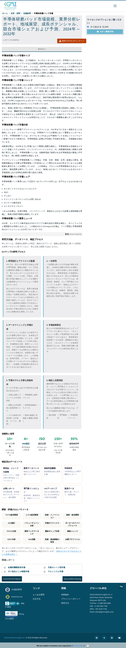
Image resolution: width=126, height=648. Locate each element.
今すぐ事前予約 (105, 31)
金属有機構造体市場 (16, 567)
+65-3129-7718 (101, 609)
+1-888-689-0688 (104, 603)
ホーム (5, 13)
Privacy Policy (78, 646)
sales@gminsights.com (104, 612)
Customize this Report (12, 579)
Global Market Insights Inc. (14, 637)
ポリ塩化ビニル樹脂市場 (18, 571)
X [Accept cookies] (87, 645)
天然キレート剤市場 (56, 567)
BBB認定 (26, 443)
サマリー (42, 49)
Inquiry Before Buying (72, 579)
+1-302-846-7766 (100, 606)
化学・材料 (15, 13)
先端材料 (27, 13)
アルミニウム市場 (55, 571)
